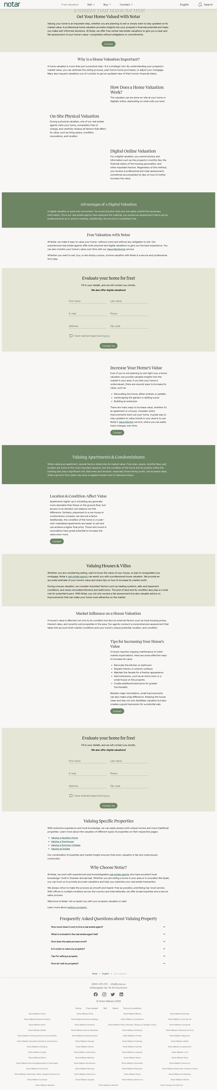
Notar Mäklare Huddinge (132, 1041)
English (105, 973)
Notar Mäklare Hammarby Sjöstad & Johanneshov (37, 1041)
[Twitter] (112, 994)
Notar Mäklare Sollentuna (84, 1074)
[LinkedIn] (121, 994)
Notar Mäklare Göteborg (132, 1030)
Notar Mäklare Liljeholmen (85, 1052)
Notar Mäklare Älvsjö (37, 1014)
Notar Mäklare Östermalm (132, 1063)
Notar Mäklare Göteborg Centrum (180, 1030)
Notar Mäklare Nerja (180, 1057)
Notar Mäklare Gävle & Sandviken (84, 1030)
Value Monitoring (116, 249)
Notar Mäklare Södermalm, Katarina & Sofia (179, 1068)
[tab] (12, 4)
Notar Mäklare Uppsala (85, 1079)
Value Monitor (126, 421)
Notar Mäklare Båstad (132, 1014)
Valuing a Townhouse (62, 841)
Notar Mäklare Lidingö (37, 1052)
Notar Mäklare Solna (132, 1074)
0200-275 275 (100, 983)
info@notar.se (118, 983)
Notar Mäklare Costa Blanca (132, 1019)
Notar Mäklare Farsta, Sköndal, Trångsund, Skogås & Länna (132, 1024)
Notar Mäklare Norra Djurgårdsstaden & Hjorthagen (37, 1063)
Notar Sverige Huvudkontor (172, 1085)
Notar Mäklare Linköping (132, 1052)
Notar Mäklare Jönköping (37, 1046)
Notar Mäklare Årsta (85, 1014)
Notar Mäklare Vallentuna (132, 1079)
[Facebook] (95, 994)
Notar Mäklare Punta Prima (37, 1068)
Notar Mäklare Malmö (37, 1057)
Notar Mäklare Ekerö (37, 1024)
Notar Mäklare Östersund (179, 1063)
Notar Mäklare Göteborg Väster (85, 1035)
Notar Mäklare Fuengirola (180, 1024)
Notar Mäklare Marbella (84, 1057)
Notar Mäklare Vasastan (45, 1085)
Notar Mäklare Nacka (132, 1057)
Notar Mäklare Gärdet (37, 1030)
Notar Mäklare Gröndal (132, 1035)
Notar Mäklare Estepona (85, 1024)
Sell (105, 1008)
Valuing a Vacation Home (64, 837)
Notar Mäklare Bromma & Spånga (84, 1019)
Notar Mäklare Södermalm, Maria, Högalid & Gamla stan (37, 1074)
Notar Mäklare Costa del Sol (179, 1019)
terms (106, 335)
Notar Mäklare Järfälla (179, 1041)
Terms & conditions (132, 1008)
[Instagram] (104, 994)
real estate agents (78, 576)
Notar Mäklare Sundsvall (37, 1079)
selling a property (77, 907)
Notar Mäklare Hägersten (180, 1035)
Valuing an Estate (60, 848)
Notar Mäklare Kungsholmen (180, 1046)
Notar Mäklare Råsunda (84, 1068)
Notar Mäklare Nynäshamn (85, 1063)
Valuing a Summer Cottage (65, 845)
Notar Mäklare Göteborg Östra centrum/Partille (37, 1035)
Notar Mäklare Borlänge (179, 1014)
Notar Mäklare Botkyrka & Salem (37, 1019)
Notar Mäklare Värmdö (180, 1079)
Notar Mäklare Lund (180, 1052)
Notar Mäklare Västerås (108, 1085)
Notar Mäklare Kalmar (85, 1046)
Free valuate (92, 1008)
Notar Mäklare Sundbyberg (180, 1074)
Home (78, 1008)
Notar (95, 973)
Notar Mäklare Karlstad (132, 1046)
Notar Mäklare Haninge (84, 1041)
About (115, 1008)
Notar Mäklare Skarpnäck (132, 1068)
